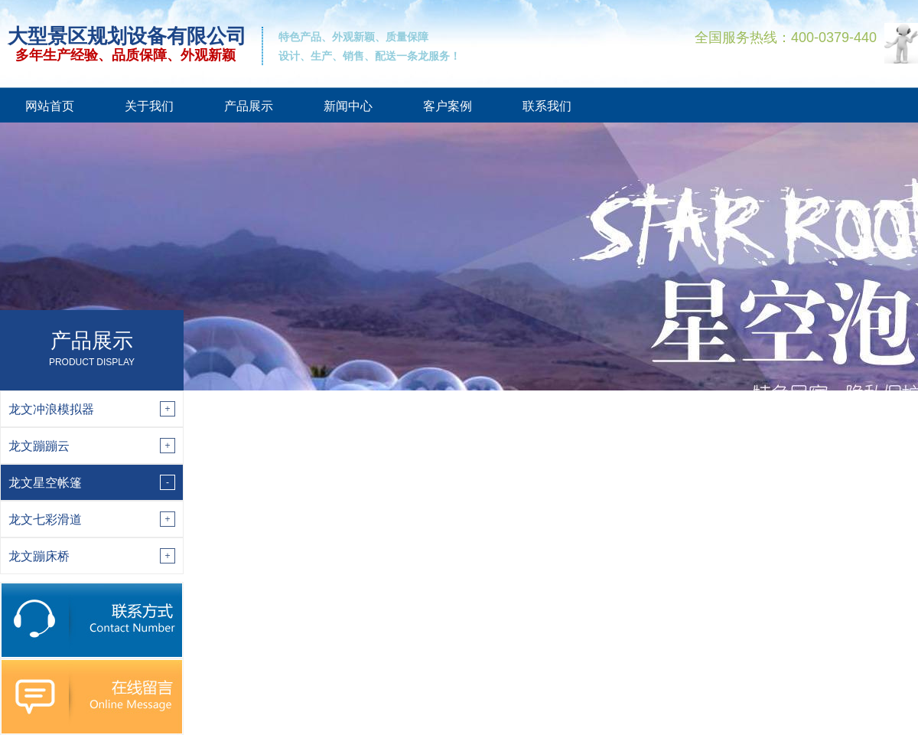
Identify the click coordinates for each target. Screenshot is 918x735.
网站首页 (49, 106)
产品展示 (248, 106)
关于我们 (149, 106)
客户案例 (447, 106)
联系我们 (546, 106)
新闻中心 (348, 106)
